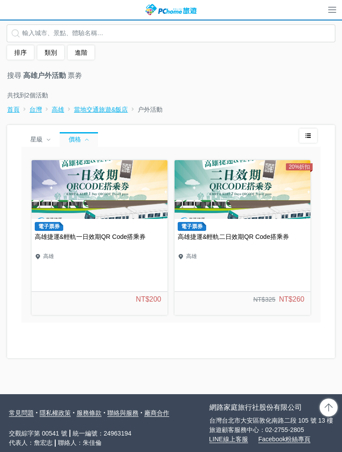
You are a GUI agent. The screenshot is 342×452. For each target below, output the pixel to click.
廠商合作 (156, 412)
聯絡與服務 (122, 412)
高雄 (58, 109)
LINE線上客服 (228, 439)
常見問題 (21, 412)
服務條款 (89, 412)
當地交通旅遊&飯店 (101, 109)
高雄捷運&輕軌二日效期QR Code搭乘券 (242, 237)
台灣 (35, 109)
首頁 (13, 109)
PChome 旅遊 (171, 10)
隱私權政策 (55, 412)
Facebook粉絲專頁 (284, 439)
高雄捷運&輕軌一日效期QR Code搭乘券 (99, 237)
